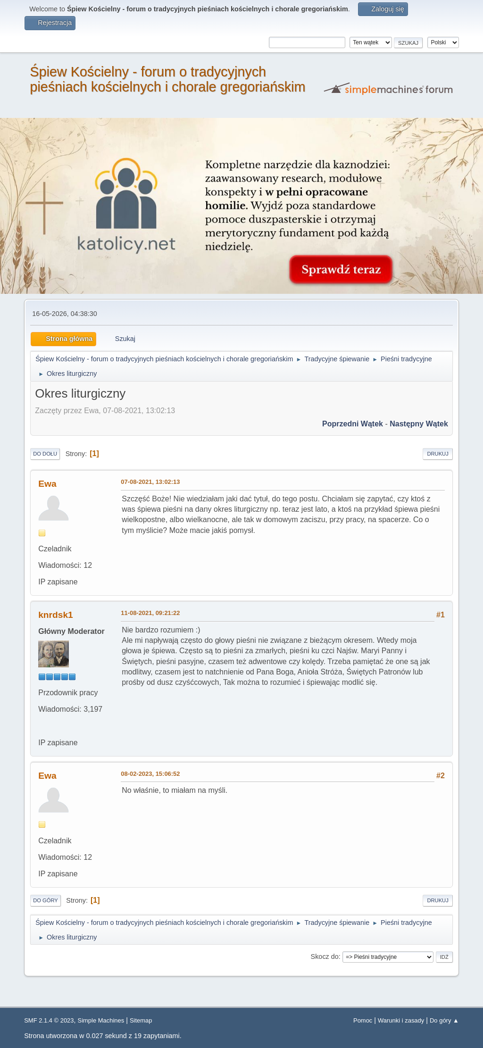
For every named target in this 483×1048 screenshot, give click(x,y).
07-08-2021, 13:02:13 (150, 481)
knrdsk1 (55, 615)
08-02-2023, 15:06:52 (150, 773)
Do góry (45, 900)
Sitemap (141, 1020)
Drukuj (437, 454)
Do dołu (45, 454)
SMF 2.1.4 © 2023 (49, 1020)
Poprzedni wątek (352, 424)
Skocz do (325, 956)
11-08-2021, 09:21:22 (150, 612)
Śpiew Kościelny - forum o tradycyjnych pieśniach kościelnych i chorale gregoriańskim (167, 79)
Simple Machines (101, 1020)
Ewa (47, 484)
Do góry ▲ (444, 1020)
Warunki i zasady (401, 1020)
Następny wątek (419, 424)
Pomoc (362, 1020)
